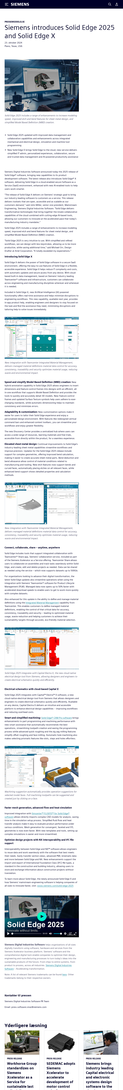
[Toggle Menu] (7, 4)
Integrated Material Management (42, 602)
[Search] (110, 4)
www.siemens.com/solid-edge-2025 (55, 885)
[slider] (26, 933)
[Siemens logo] (20, 4)
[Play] (8, 933)
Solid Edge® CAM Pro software (56, 717)
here (64, 974)
